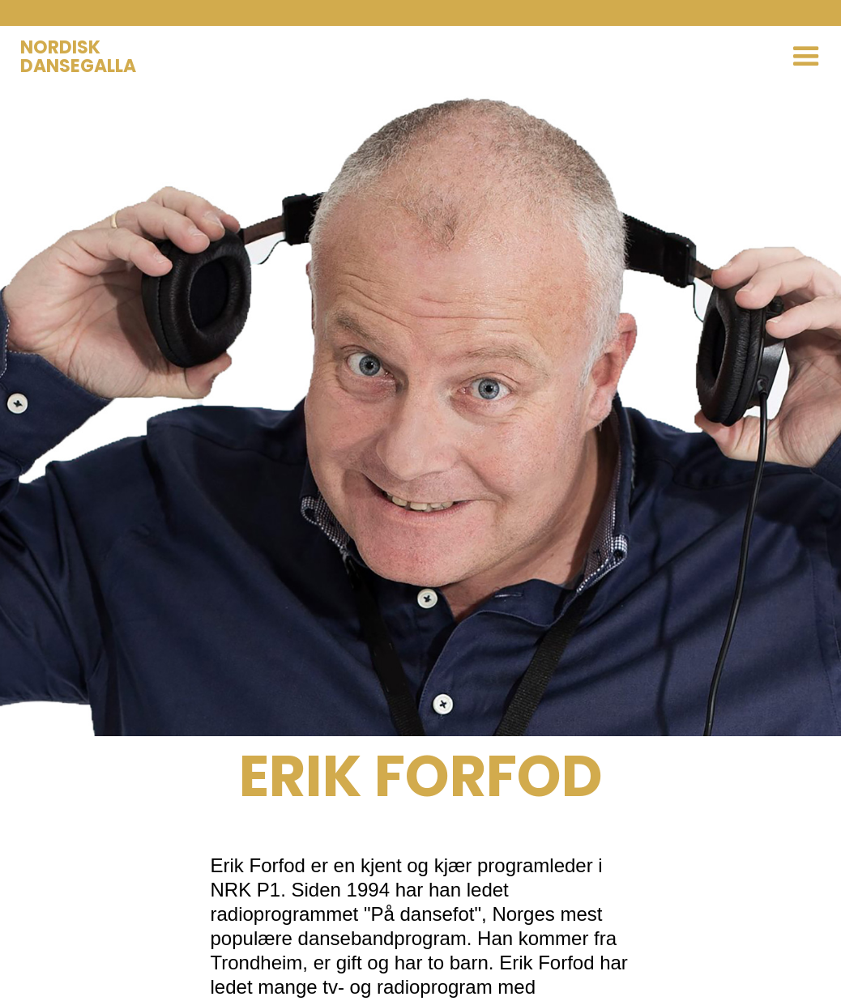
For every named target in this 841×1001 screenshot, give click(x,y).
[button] (806, 56)
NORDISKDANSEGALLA (78, 56)
